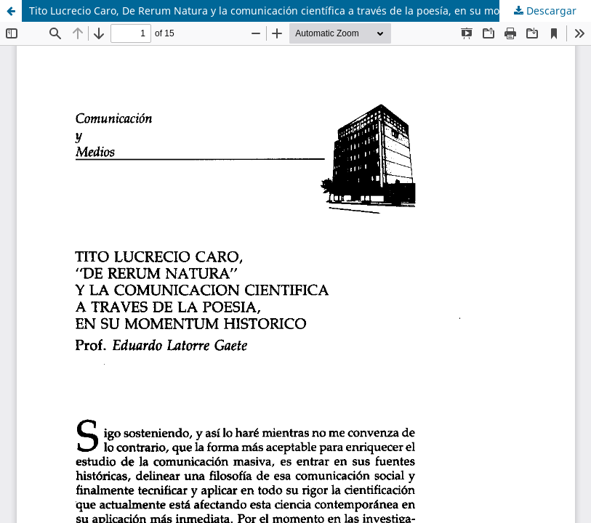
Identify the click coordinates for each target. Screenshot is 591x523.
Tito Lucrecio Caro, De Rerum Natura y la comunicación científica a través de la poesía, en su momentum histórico (307, 10)
